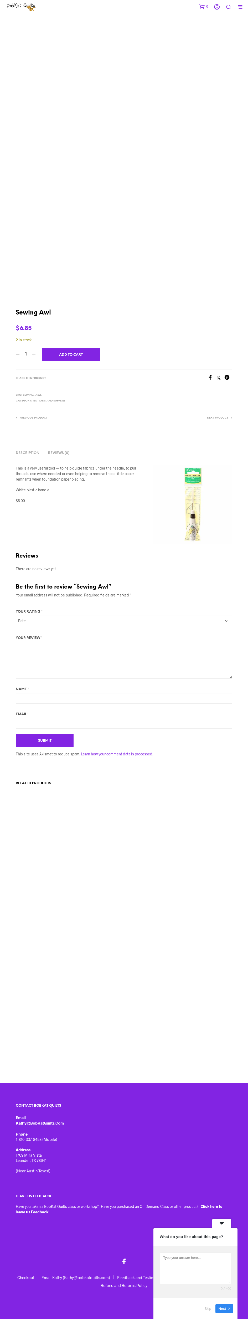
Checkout (25, 1277)
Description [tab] (27, 453)
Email (22, 714)
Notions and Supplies (49, 400)
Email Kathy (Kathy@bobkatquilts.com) (76, 1277)
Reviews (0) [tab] (58, 453)
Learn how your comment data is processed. (117, 754)
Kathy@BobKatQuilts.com (40, 1123)
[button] (203, 6)
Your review (29, 638)
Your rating (29, 612)
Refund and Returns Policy (124, 1285)
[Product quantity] (26, 354)
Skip (208, 1308)
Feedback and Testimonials (141, 1277)
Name (22, 689)
